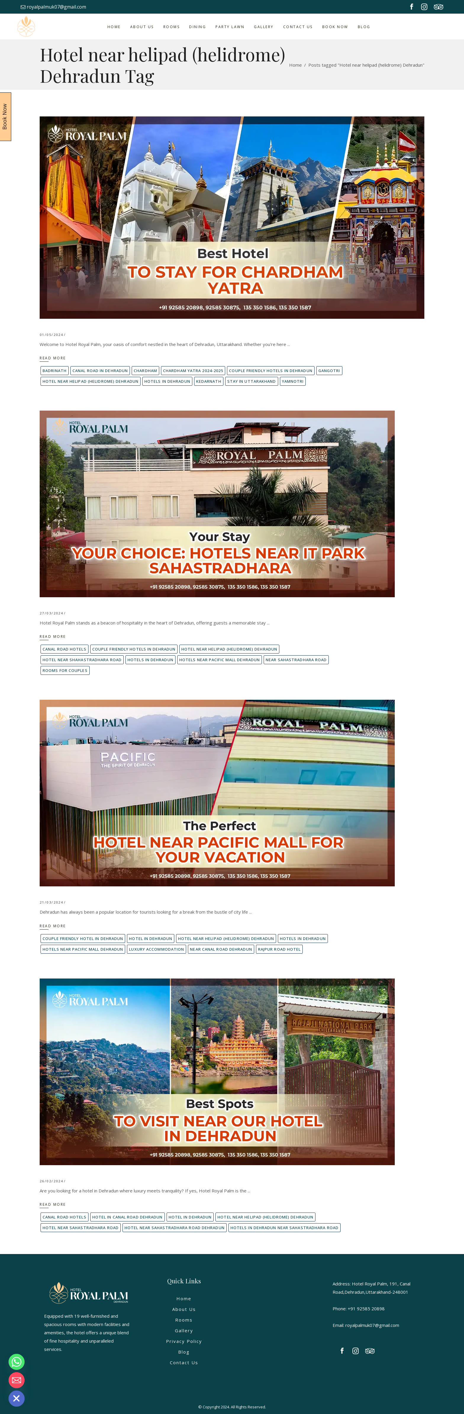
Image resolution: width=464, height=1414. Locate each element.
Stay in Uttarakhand (251, 381)
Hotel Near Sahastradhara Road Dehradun (175, 1227)
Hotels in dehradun (167, 381)
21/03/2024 (51, 902)
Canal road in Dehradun (100, 370)
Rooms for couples (65, 670)
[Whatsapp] (17, 1362)
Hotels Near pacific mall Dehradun (219, 659)
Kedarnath (208, 381)
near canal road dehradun (221, 949)
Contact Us (184, 1362)
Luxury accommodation (156, 949)
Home (295, 65)
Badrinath (55, 370)
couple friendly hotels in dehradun (270, 370)
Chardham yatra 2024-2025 (193, 370)
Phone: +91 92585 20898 (359, 1308)
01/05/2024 (51, 334)
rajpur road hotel (279, 949)
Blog (184, 1352)
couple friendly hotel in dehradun (83, 938)
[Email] (17, 1380)
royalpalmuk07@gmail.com (53, 6)
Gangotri (329, 370)
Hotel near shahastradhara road (82, 659)
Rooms (184, 1320)
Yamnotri (293, 381)
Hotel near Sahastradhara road (81, 1227)
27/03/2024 (51, 613)
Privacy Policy (184, 1341)
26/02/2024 (51, 1181)
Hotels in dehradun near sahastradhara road (285, 1227)
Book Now (4, 117)
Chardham (145, 370)
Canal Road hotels (64, 649)
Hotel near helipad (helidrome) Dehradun (90, 381)
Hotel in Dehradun (150, 938)
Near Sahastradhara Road (296, 659)
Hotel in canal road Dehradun (127, 1217)
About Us (184, 1309)
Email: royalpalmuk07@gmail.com (366, 1325)
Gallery (184, 1330)
